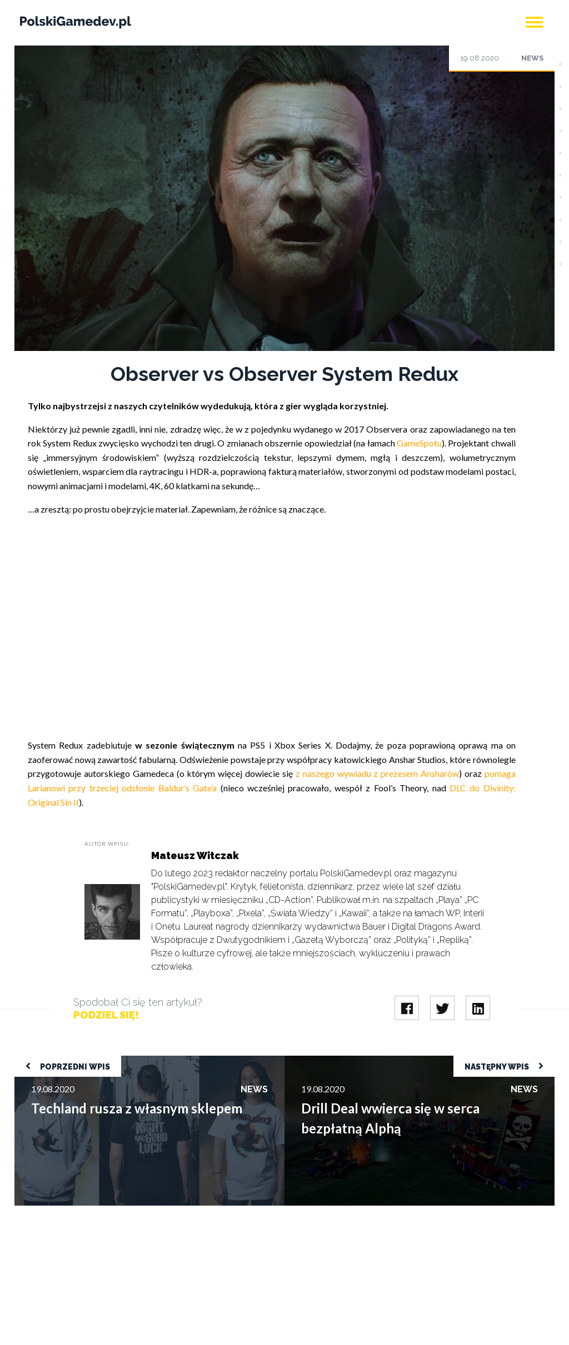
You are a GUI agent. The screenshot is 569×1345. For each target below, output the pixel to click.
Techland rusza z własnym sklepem (80, 1061)
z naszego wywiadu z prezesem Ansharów (377, 773)
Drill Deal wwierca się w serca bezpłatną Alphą (373, 1061)
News (532, 58)
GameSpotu (419, 443)
